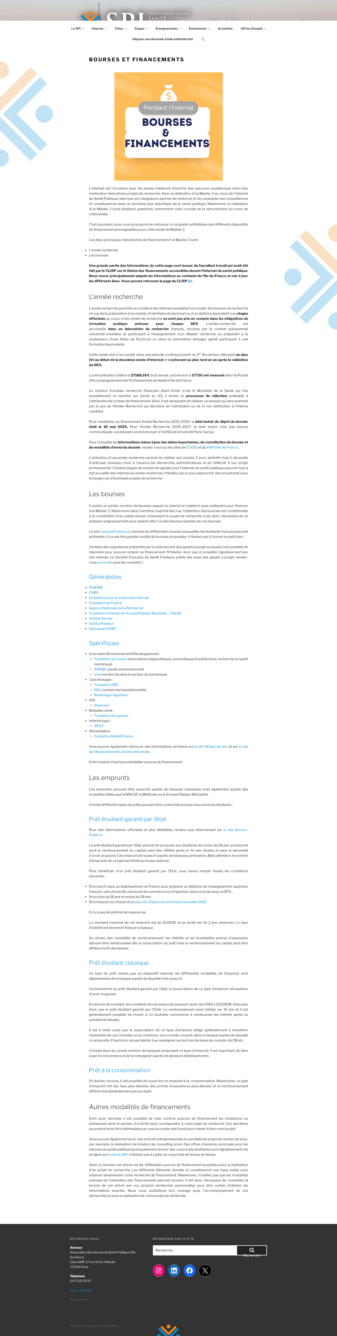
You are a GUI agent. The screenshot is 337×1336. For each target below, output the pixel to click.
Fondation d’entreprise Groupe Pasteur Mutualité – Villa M (135, 613)
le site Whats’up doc (211, 747)
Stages (141, 28)
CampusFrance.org (115, 531)
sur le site (104, 562)
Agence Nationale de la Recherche (116, 608)
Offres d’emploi (254, 28)
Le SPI (78, 28)
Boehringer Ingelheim (111, 695)
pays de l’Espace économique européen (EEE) (171, 902)
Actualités (225, 28)
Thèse (121, 28)
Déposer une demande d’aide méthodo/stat (162, 39)
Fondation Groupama (111, 716)
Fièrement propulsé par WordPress (94, 1326)
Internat (99, 28)
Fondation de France (105, 603)
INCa (98, 690)
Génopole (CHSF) (103, 629)
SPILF (99, 726)
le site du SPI (117, 1155)
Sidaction (101, 705)
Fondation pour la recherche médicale (119, 598)
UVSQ (192, 447)
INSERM (96, 587)
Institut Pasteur (101, 624)
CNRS (93, 593)
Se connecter (79, 1299)
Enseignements (169, 28)
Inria (97, 674)
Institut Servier (100, 618)
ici (190, 281)
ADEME (100, 669)
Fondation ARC (106, 685)
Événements (200, 28)
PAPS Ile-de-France (222, 447)
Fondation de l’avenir (110, 659)
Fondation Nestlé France (113, 736)
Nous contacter (81, 1290)
